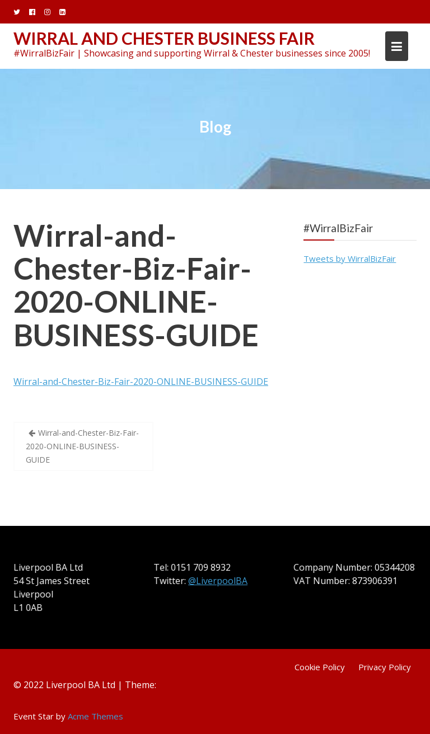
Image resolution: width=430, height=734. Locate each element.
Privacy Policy (384, 666)
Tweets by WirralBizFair (349, 258)
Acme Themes (95, 716)
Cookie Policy (320, 666)
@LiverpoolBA (218, 581)
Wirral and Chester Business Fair (164, 38)
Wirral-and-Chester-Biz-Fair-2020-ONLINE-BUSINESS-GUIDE (136, 285)
